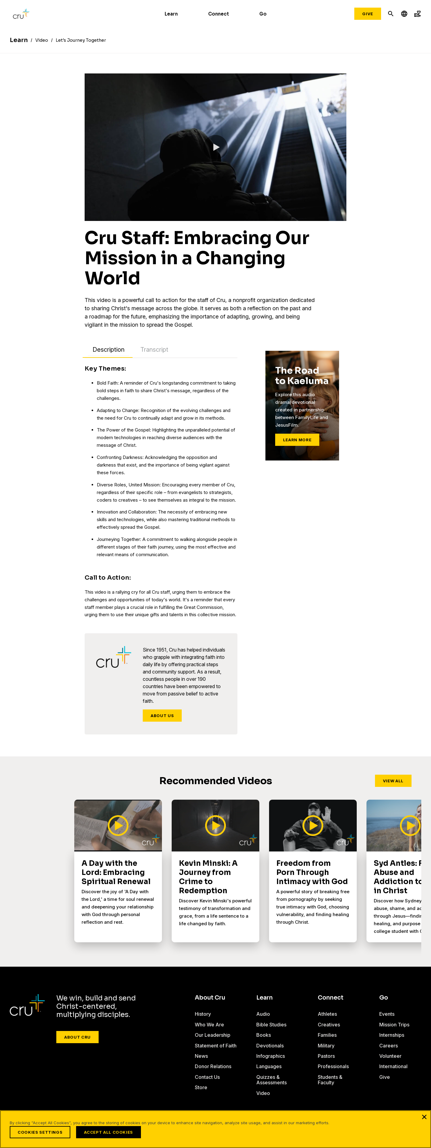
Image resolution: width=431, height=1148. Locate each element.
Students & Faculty (330, 1080)
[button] (215, 147)
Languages (269, 1066)
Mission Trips (394, 1025)
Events (386, 1014)
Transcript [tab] (154, 349)
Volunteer (390, 1056)
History (203, 1014)
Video (263, 1093)
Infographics (270, 1056)
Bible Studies (271, 1025)
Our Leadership (212, 1035)
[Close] (424, 1117)
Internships (391, 1035)
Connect (218, 14)
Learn (171, 14)
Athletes (327, 1014)
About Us (162, 715)
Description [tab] (108, 349)
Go (263, 14)
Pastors (326, 1056)
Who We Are (209, 1025)
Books (263, 1035)
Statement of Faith (216, 1046)
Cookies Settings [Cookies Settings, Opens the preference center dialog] (40, 1132)
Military (326, 1046)
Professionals (333, 1066)
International (393, 1066)
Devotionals (270, 1046)
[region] (215, 1129)
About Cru (77, 1037)
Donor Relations (213, 1066)
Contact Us (207, 1077)
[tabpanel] (161, 491)
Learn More (297, 439)
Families (327, 1035)
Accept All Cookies (108, 1132)
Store (201, 1087)
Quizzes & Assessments (271, 1080)
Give (367, 13)
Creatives (329, 1025)
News (201, 1056)
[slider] (97, 215)
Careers (388, 1046)
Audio (263, 1014)
